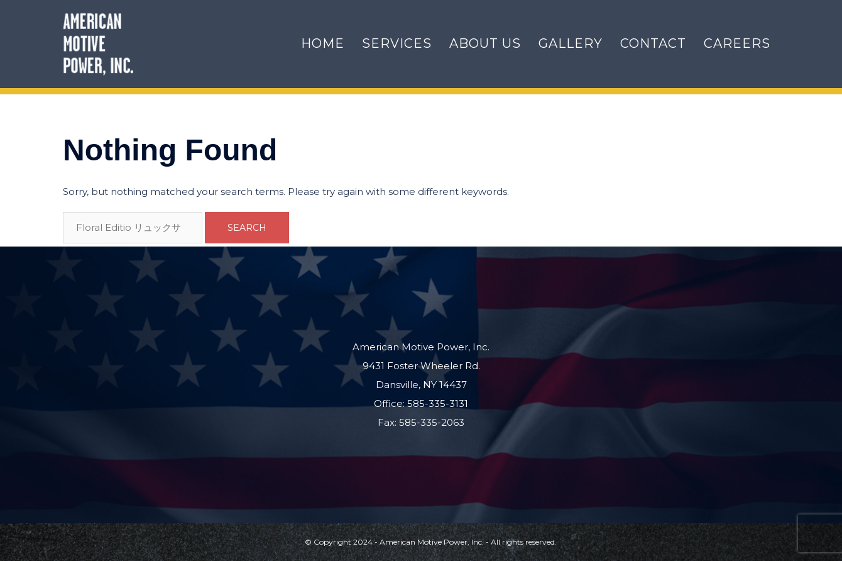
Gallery (571, 43)
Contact (653, 43)
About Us (485, 43)
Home (322, 43)
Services (397, 43)
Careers (737, 43)
